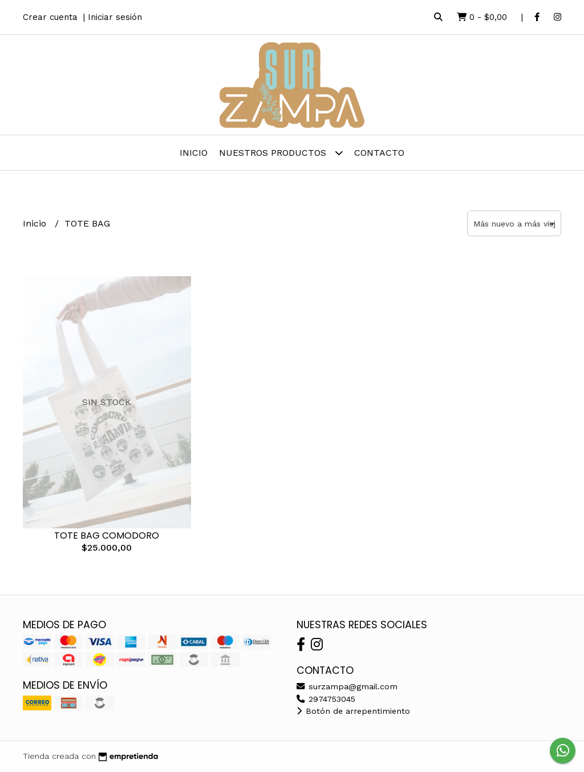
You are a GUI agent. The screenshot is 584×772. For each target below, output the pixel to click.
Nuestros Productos (281, 152)
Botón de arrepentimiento (353, 711)
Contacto (379, 152)
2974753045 (326, 699)
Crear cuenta (50, 17)
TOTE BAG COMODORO (106, 535)
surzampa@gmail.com (347, 686)
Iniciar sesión (115, 17)
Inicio (194, 152)
